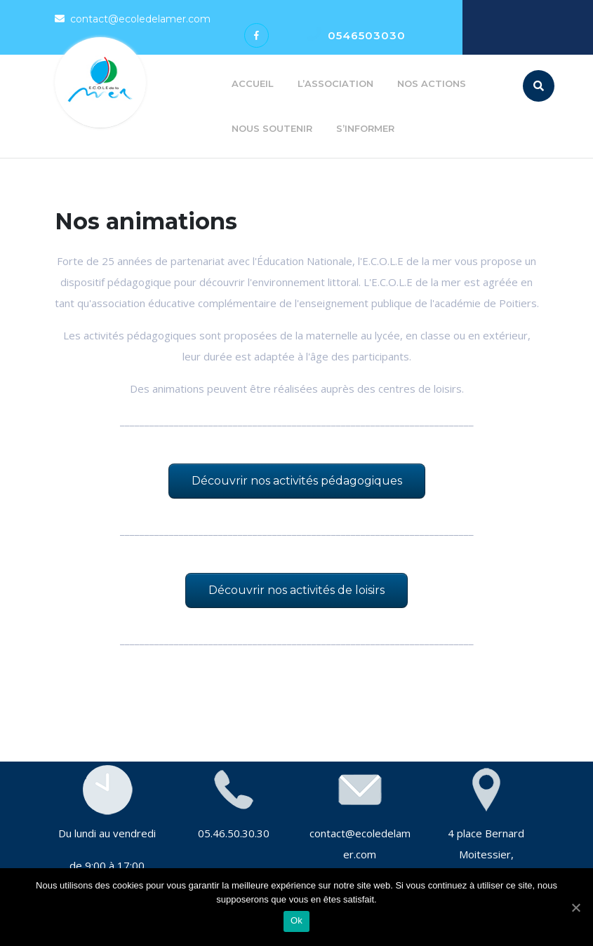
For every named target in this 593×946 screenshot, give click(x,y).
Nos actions (431, 83)
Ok (296, 920)
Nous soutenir (272, 128)
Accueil (253, 83)
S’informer (365, 128)
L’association (335, 83)
